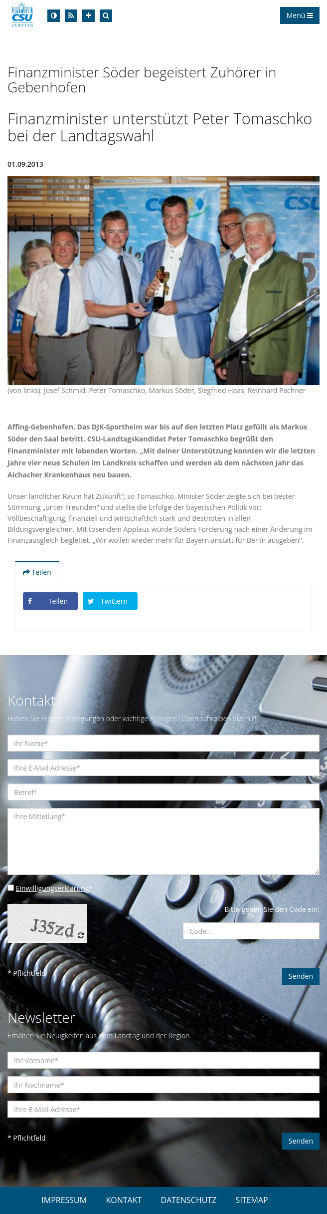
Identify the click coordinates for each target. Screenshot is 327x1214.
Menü (300, 15)
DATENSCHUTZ (189, 1200)
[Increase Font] (88, 15)
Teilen (37, 572)
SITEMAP (252, 1200)
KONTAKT (124, 1200)
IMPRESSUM (64, 1200)
